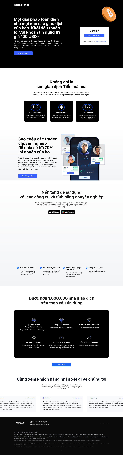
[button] (61, 404)
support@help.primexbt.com (43, 424)
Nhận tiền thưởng (23, 53)
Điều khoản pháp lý (104, 423)
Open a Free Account (94, 35)
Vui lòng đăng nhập (101, 41)
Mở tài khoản (61, 364)
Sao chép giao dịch (27, 176)
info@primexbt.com (42, 422)
